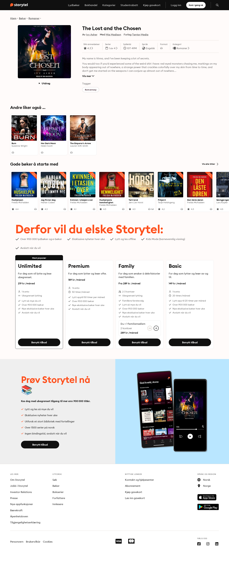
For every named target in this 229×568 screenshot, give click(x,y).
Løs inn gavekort (135, 498)
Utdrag (44, 83)
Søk (54, 479)
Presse (14, 498)
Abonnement (132, 485)
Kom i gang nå (196, 5)
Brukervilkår (33, 541)
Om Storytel (17, 479)
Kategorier (108, 5)
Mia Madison (113, 34)
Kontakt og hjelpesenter (139, 479)
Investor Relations (21, 492)
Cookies (48, 541)
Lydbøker (74, 5)
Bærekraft (16, 510)
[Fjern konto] (149, 328)
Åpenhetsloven (19, 516)
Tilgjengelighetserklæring (25, 522)
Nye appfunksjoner (21, 504)
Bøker (22, 18)
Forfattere (58, 498)
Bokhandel (91, 5)
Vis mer (88, 76)
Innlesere (57, 504)
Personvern (16, 541)
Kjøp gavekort (151, 5)
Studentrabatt (129, 5)
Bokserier (58, 492)
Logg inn (176, 5)
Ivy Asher (91, 34)
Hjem (13, 18)
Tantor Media (140, 34)
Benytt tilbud (39, 342)
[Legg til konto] (156, 328)
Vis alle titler (210, 164)
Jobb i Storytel (19, 485)
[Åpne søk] (217, 5)
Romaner (33, 18)
